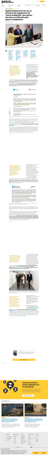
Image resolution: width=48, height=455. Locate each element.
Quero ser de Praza (28, 395)
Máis (44, 5)
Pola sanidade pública (11, 6)
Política (14, 8)
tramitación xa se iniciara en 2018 (31, 312)
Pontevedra (17, 8)
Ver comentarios (24, 359)
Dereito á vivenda (18, 6)
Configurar (36, 452)
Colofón (15, 439)
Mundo (29, 442)
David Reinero (7, 21)
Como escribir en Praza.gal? (23, 439)
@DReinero (11, 21)
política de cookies (19, 451)
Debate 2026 (38, 6)
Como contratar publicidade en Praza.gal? (23, 437)
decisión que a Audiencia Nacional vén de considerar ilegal (32, 68)
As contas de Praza (23, 441)
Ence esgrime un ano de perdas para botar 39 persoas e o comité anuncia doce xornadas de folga (33, 420)
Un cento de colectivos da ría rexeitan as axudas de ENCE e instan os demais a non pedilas (26, 53)
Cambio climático (3, 6)
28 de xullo (36, 164)
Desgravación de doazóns (23, 443)
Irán (32, 5)
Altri (35, 5)
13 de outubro (26, 206)
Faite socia (42, 1)
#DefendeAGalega (27, 5)
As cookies (15, 441)
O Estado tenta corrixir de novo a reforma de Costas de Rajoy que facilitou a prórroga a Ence (10, 420)
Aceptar (43, 452)
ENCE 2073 (10, 8)
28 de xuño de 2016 (13, 127)
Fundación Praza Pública (16, 436)
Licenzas (15, 438)
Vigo (36, 442)
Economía (29, 417)
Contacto (15, 437)
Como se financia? (23, 440)
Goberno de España (12, 314)
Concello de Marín (21, 314)
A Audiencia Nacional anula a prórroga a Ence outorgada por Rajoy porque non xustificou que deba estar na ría (33, 54)
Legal (14, 440)
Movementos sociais (31, 444)
